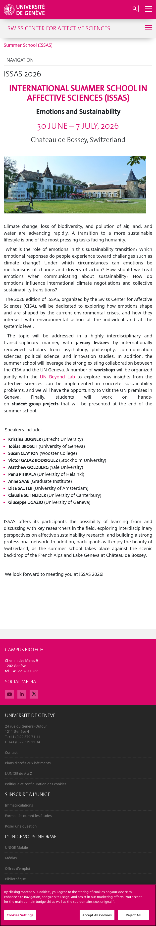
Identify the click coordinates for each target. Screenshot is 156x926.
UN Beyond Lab (57, 377)
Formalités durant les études (28, 815)
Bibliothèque (15, 879)
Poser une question (21, 826)
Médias (11, 858)
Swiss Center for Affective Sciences (58, 28)
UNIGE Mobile (16, 847)
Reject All (133, 917)
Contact (11, 752)
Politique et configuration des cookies (35, 784)
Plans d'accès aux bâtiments (28, 763)
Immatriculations (19, 805)
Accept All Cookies (97, 917)
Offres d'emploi (17, 868)
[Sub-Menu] (148, 28)
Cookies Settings (20, 917)
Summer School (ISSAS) (28, 45)
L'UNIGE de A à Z (18, 773)
